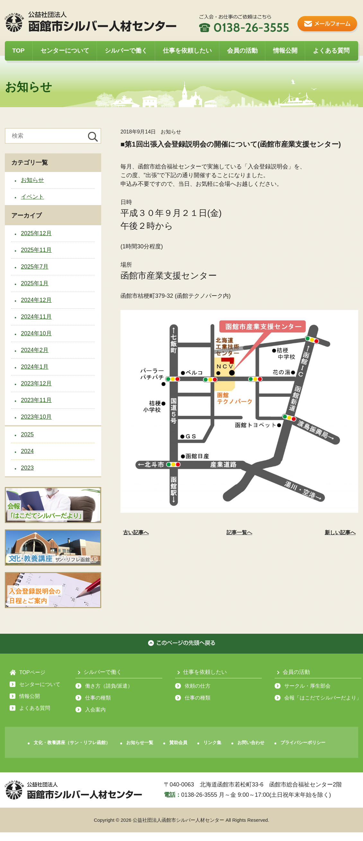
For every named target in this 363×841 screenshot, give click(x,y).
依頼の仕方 (197, 686)
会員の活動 (242, 50)
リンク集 (212, 742)
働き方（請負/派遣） (109, 686)
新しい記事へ (340, 532)
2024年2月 (35, 350)
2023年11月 (36, 400)
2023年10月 (36, 417)
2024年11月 (36, 316)
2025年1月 (35, 283)
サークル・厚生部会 (307, 686)
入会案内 (95, 709)
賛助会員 (178, 742)
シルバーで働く (126, 50)
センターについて (64, 50)
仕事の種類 (98, 697)
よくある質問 (331, 50)
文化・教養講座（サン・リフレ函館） (72, 742)
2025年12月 (36, 233)
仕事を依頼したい (187, 50)
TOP (18, 50)
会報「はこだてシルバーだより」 (322, 697)
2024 (27, 451)
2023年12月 (36, 383)
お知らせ (32, 180)
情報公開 (285, 50)
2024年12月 (36, 300)
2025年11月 (36, 250)
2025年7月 (35, 266)
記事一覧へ (239, 532)
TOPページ (32, 672)
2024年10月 (36, 333)
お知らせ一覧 (139, 742)
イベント (32, 196)
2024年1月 (35, 367)
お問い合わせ (250, 742)
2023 (27, 468)
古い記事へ (136, 532)
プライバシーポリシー (302, 742)
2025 (27, 434)
